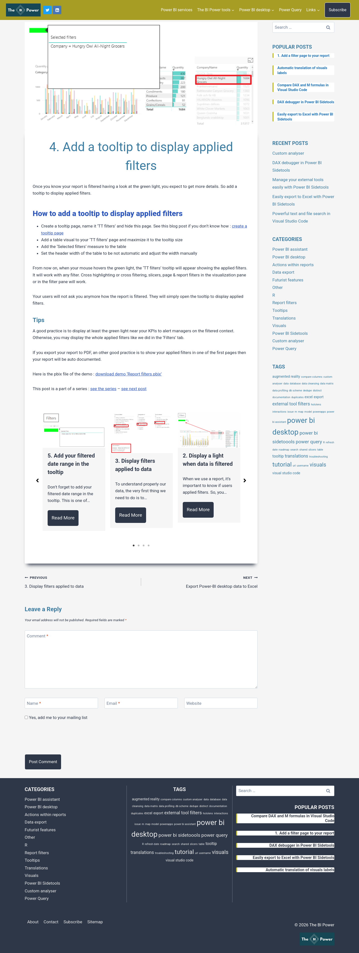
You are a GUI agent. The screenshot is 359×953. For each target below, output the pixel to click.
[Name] (61, 703)
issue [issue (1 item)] (290, 411)
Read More (63, 518)
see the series (103, 388)
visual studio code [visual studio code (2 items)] (286, 473)
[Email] (141, 703)
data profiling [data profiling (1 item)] (280, 390)
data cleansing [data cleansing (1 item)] (310, 383)
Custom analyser (288, 153)
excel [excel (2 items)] (309, 397)
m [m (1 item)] (296, 411)
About (32, 921)
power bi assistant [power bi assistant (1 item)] (185, 824)
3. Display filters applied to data (81, 581)
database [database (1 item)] (295, 383)
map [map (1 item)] (300, 411)
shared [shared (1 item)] (303, 449)
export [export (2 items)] (319, 397)
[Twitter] (47, 10)
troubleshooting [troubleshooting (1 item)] (318, 456)
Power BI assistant (290, 249)
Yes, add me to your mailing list (56, 717)
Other (277, 287)
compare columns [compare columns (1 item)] (311, 376)
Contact (51, 921)
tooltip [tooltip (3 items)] (278, 456)
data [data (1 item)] (286, 383)
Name (34, 703)
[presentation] (62, 738)
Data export (283, 272)
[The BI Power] (23, 9)
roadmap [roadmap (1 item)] (284, 449)
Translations (284, 318)
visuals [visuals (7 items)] (318, 465)
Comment (37, 635)
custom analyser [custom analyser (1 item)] (192, 799)
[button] (37, 480)
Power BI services (176, 9)
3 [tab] (143, 545)
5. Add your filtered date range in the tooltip (71, 464)
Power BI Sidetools (290, 333)
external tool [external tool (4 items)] (284, 403)
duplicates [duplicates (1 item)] (297, 397)
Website (193, 703)
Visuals (279, 325)
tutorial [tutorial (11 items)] (282, 464)
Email (113, 703)
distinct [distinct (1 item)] (317, 390)
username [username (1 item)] (302, 465)
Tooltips (280, 310)
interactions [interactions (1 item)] (279, 411)
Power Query (290, 9)
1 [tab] (133, 545)
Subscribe (338, 9)
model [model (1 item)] (308, 411)
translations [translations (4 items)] (296, 456)
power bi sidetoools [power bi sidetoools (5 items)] (179, 835)
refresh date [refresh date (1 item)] (152, 844)
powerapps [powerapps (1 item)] (319, 411)
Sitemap (95, 921)
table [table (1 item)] (320, 449)
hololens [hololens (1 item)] (316, 404)
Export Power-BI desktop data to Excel (201, 581)
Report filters (284, 302)
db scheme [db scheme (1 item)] (295, 390)
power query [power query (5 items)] (309, 442)
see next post (133, 388)
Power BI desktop (288, 256)
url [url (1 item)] (294, 465)
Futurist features (287, 279)
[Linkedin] (57, 10)
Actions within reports (293, 264)
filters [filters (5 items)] (304, 404)
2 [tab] (138, 545)
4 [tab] (148, 545)
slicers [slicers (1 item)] (312, 449)
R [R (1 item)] (324, 442)
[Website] (221, 703)
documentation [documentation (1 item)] (281, 397)
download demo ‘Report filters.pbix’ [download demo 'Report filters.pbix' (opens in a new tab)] (128, 373)
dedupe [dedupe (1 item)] (307, 390)
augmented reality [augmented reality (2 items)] (286, 376)
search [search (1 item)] (294, 449)
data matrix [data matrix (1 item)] (327, 383)
